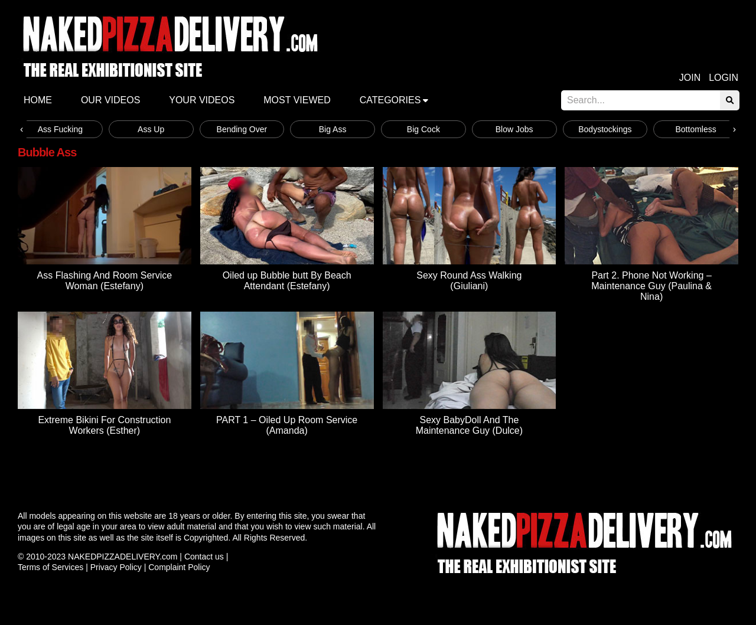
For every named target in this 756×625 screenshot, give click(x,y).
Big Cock (423, 129)
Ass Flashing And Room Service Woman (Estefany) (104, 280)
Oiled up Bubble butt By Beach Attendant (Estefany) (287, 280)
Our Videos (110, 100)
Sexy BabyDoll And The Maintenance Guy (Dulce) (469, 425)
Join (689, 78)
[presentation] (21, 129)
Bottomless (696, 129)
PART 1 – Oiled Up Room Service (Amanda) (286, 425)
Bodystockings (604, 129)
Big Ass (333, 129)
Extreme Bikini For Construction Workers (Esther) (104, 425)
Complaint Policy (179, 567)
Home (38, 100)
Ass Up (151, 129)
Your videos (201, 100)
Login (723, 78)
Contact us (204, 556)
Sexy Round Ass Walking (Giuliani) (469, 280)
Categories (390, 100)
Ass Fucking (60, 129)
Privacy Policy (116, 567)
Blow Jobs (514, 129)
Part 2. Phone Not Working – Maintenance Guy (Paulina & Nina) (651, 286)
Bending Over (242, 129)
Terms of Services (50, 567)
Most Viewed (297, 100)
